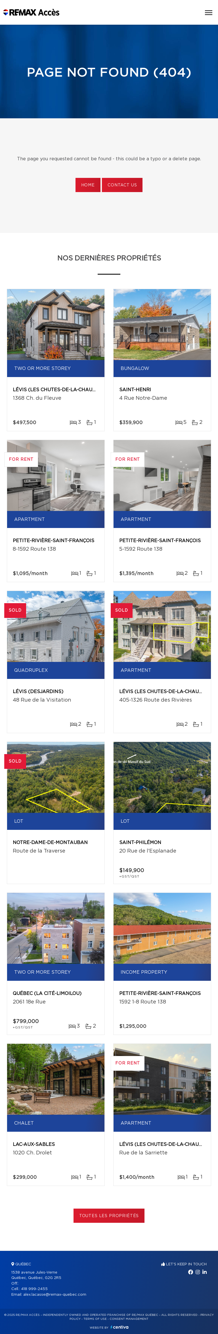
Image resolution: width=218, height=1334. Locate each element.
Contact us (122, 185)
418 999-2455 (34, 1289)
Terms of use (95, 1319)
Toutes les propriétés (109, 1216)
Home (88, 185)
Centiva (119, 1327)
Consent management (129, 1319)
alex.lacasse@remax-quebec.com (54, 1295)
